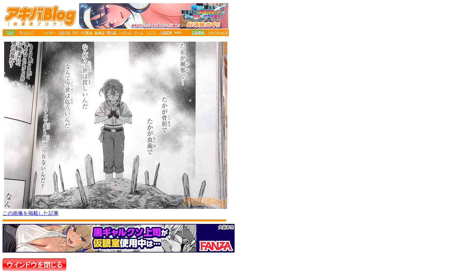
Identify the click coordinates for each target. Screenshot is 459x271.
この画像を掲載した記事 (31, 213)
